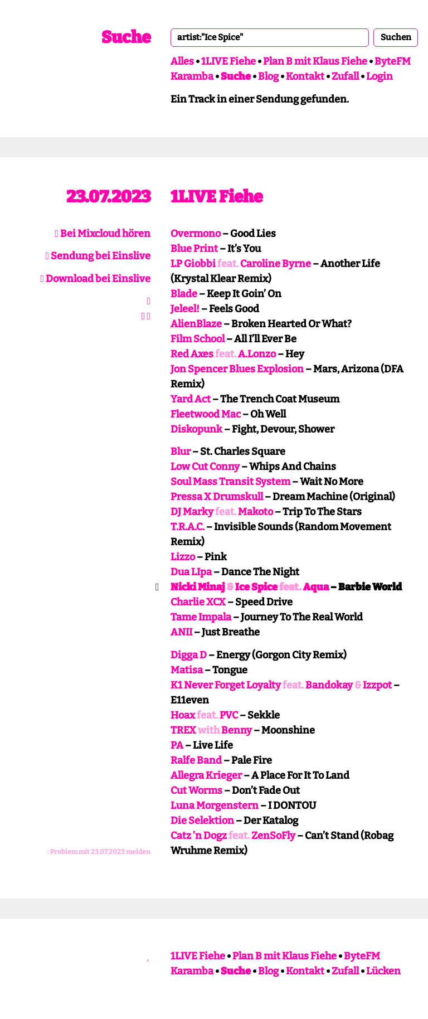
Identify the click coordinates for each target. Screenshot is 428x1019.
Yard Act (191, 399)
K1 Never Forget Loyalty (226, 685)
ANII (181, 632)
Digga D (189, 655)
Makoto (255, 512)
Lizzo (183, 557)
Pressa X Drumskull (217, 497)
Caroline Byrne (275, 264)
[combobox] (270, 37)
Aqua (316, 587)
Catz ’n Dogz (199, 835)
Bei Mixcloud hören (102, 233)
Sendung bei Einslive (97, 256)
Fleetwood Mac (206, 414)
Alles (182, 61)
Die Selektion (202, 820)
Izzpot (377, 685)
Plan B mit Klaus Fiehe (315, 61)
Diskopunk (196, 429)
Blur (181, 451)
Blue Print (194, 248)
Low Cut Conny (205, 466)
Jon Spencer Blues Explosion (237, 369)
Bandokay (329, 685)
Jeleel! (185, 309)
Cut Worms (196, 790)
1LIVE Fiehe (228, 61)
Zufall (345, 76)
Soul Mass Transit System (230, 481)
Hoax (183, 715)
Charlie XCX (198, 602)
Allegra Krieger (206, 775)
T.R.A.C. (188, 527)
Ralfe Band (196, 760)
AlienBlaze (196, 324)
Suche (125, 37)
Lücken (383, 971)
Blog (268, 76)
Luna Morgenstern (215, 805)
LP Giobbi (193, 264)
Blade (184, 294)
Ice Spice (256, 587)
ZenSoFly (273, 835)
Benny (236, 730)
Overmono (196, 233)
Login (379, 76)
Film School (198, 339)
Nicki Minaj (198, 587)
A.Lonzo (257, 354)
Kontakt (305, 76)
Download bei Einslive (95, 279)
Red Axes (192, 354)
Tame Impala (201, 617)
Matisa (187, 670)
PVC (229, 715)
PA (177, 745)
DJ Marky (192, 512)
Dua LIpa (191, 572)
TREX (183, 730)
